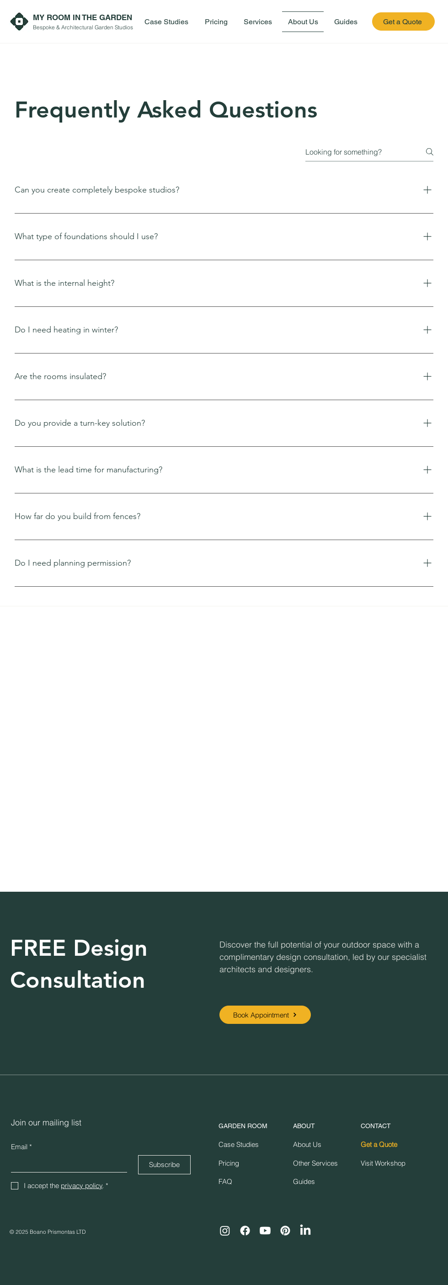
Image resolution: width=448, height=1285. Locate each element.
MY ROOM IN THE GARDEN (82, 17)
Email (21, 1146)
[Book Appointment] (265, 1015)
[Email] (66, 1163)
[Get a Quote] (403, 21)
